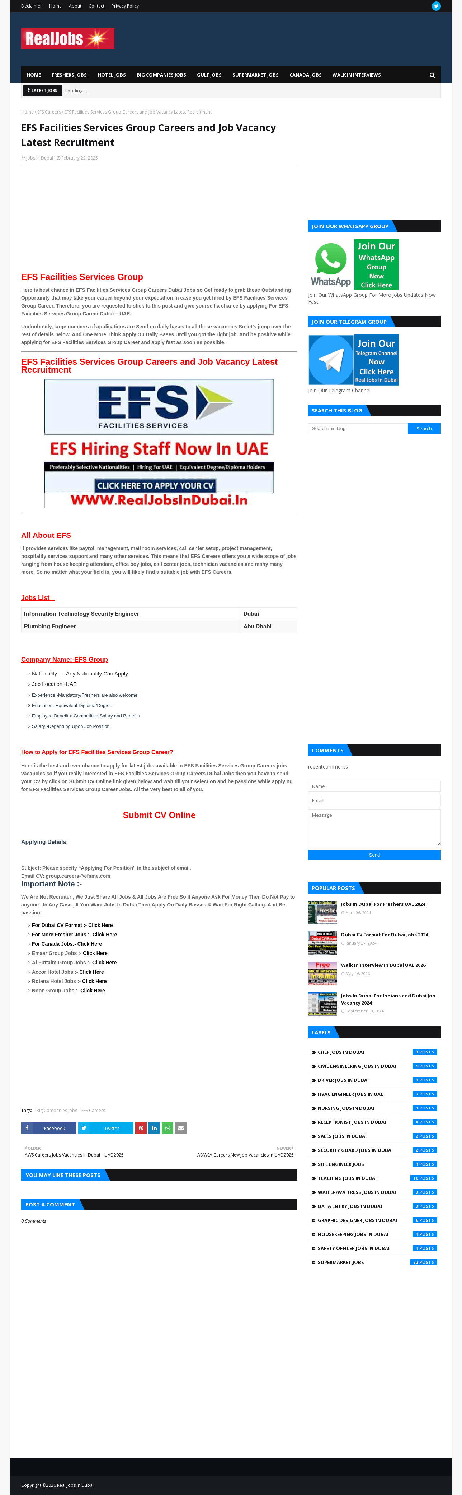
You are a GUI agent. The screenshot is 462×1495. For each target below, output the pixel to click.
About (75, 6)
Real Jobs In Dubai (75, 1485)
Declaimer (31, 6)
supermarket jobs (377, 1262)
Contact (96, 6)
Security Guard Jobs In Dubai (377, 1150)
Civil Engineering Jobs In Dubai (377, 1066)
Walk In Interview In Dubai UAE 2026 (383, 965)
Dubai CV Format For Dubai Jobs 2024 (384, 934)
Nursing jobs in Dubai (377, 1108)
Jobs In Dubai (39, 158)
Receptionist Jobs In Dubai (377, 1122)
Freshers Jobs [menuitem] (69, 74)
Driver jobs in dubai (377, 1080)
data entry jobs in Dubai (377, 1206)
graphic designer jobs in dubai (377, 1220)
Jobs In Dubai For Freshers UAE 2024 (383, 904)
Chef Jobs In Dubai (377, 1052)
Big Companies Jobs (56, 1110)
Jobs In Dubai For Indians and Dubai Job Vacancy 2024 (388, 999)
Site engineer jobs (377, 1164)
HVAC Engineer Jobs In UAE (377, 1094)
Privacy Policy (125, 6)
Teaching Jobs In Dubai (377, 1178)
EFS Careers (49, 112)
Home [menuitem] (34, 74)
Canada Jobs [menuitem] (305, 74)
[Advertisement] (159, 222)
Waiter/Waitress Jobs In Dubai (377, 1192)
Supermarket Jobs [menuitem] (255, 74)
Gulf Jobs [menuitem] (209, 74)
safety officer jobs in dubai (377, 1248)
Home (55, 6)
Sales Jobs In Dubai (377, 1136)
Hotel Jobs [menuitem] (112, 74)
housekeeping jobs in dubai (377, 1234)
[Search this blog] (358, 428)
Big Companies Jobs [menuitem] (161, 74)
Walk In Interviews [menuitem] (357, 74)
